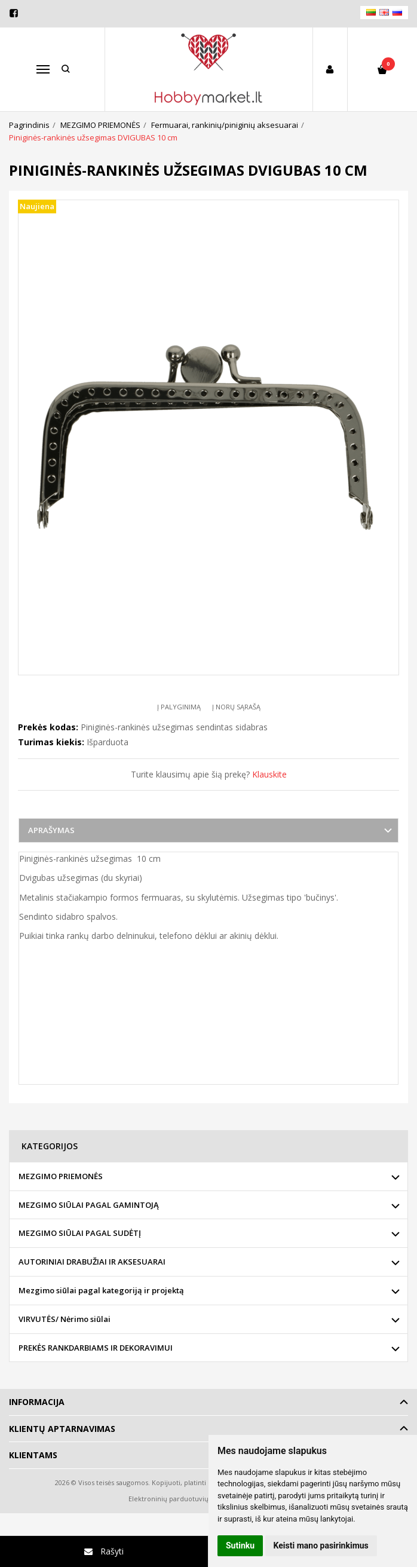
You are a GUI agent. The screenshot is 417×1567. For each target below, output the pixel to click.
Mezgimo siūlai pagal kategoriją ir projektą (101, 1290)
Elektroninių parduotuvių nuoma (180, 1498)
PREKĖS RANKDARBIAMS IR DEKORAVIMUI (96, 1347)
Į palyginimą (179, 706)
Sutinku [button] (240, 1545)
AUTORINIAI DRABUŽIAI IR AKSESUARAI (92, 1261)
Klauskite (269, 774)
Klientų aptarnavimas (62, 1428)
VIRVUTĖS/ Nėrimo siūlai (65, 1319)
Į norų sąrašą (236, 706)
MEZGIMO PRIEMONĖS (61, 1176)
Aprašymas (51, 830)
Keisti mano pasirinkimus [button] (321, 1545)
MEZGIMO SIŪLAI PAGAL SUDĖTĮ (80, 1233)
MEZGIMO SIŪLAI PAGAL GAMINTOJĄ (89, 1204)
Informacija (37, 1401)
